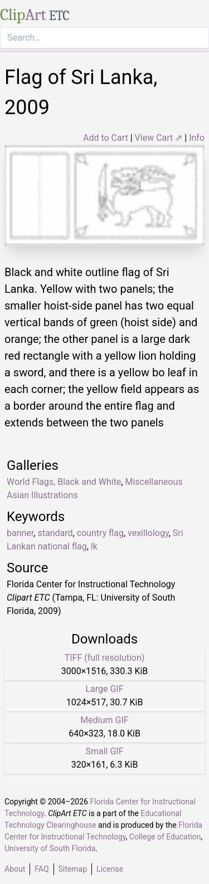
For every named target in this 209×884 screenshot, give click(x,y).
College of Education (165, 836)
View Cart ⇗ (159, 137)
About (14, 869)
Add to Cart (105, 137)
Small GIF (104, 751)
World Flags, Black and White (64, 482)
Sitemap (73, 869)
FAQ (41, 869)
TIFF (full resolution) (105, 657)
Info (197, 137)
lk (94, 546)
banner (20, 533)
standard (54, 533)
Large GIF (104, 689)
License (109, 869)
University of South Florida (49, 848)
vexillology (148, 533)
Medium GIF (104, 720)
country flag (100, 533)
